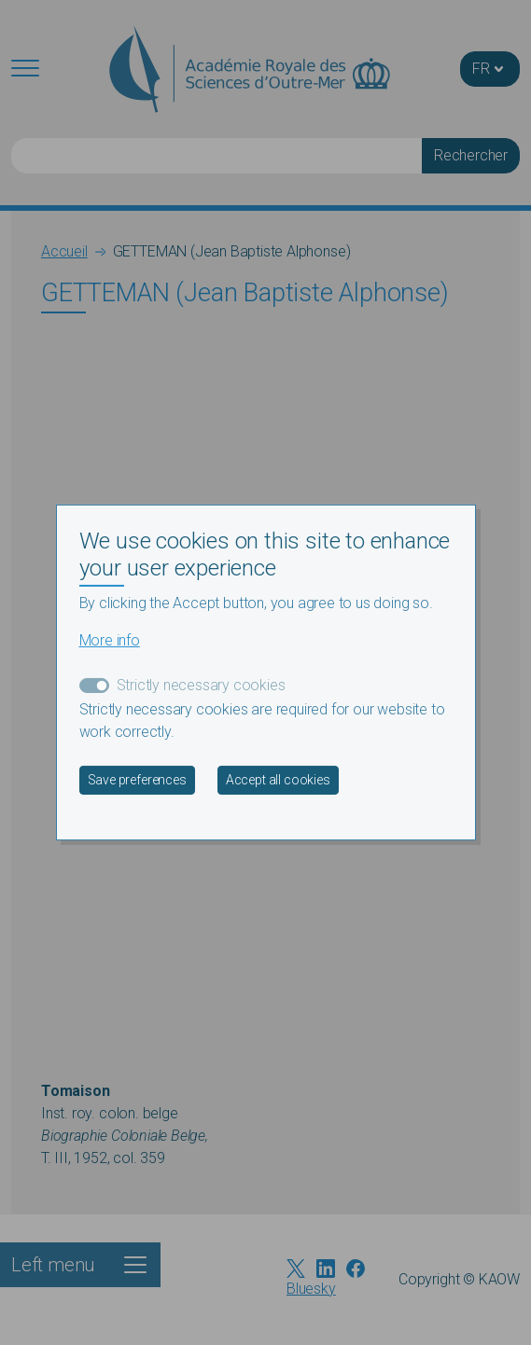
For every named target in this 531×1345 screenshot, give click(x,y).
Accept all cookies (278, 779)
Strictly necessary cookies (201, 685)
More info (109, 640)
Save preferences (137, 779)
